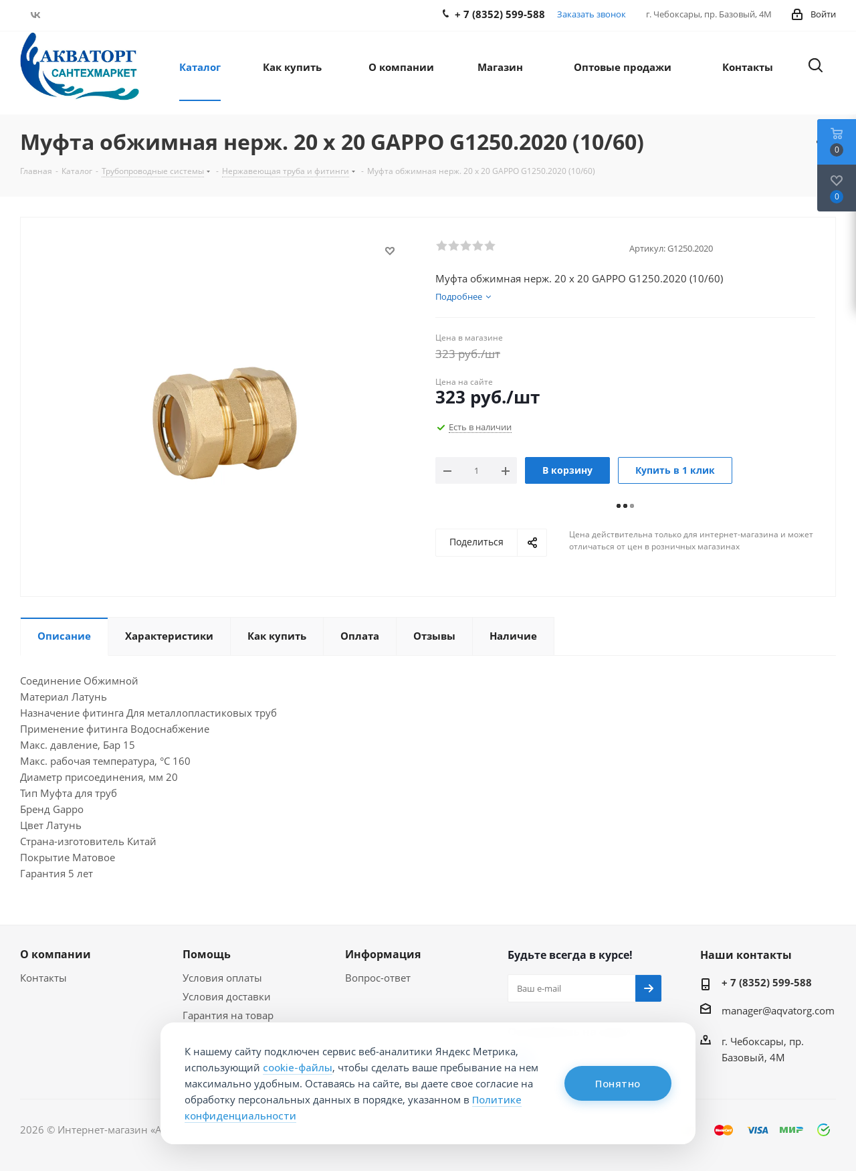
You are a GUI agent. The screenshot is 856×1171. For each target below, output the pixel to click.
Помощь (207, 954)
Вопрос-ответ (378, 977)
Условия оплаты (222, 977)
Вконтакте (35, 14)
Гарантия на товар (228, 1015)
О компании (55, 954)
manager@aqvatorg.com (778, 1010)
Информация (383, 954)
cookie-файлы (297, 1067)
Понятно (618, 1083)
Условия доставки (227, 996)
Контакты (43, 977)
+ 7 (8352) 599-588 (767, 982)
